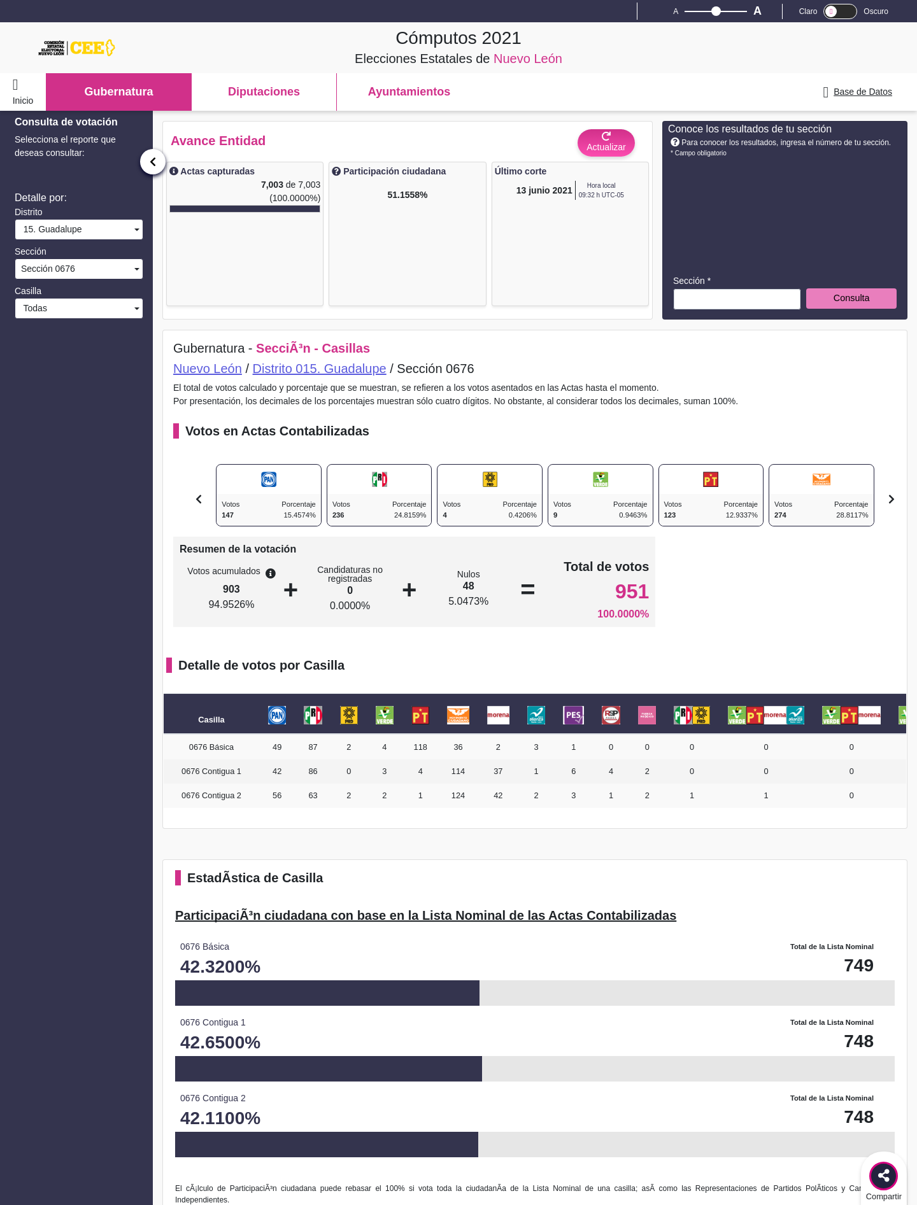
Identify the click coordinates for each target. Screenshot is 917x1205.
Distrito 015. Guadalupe (320, 369)
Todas (32, 308)
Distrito (29, 212)
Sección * (692, 281)
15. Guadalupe (50, 229)
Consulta (852, 298)
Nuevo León (207, 369)
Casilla (28, 291)
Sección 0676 (46, 269)
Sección (30, 251)
